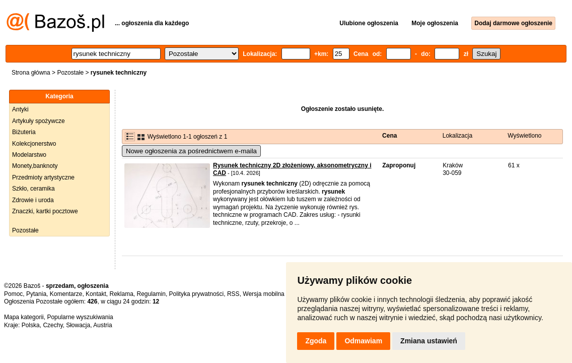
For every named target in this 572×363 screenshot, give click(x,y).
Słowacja (78, 325)
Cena (389, 135)
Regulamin (151, 293)
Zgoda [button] (315, 341)
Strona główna (31, 72)
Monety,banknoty (35, 165)
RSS (233, 293)
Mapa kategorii (24, 317)
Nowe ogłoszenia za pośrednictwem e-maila (191, 151)
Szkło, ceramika (33, 188)
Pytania (36, 293)
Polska (31, 325)
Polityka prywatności (196, 293)
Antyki (20, 109)
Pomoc (13, 293)
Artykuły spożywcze (38, 121)
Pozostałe (70, 72)
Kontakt (96, 293)
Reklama (121, 293)
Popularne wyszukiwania (80, 317)
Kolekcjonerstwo (34, 143)
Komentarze (66, 293)
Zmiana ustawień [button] (428, 341)
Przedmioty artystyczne (43, 177)
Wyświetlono (524, 135)
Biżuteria (24, 132)
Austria (102, 325)
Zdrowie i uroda (33, 200)
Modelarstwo (29, 154)
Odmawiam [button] (363, 341)
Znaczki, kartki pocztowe (45, 211)
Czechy (52, 325)
